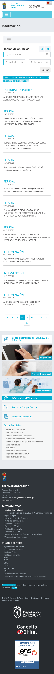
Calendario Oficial (11, 526)
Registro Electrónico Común (17, 454)
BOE (6, 563)
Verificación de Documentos (15, 537)
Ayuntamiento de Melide (14, 547)
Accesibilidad (22, 585)
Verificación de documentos (17, 451)
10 (27, 322)
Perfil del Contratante (13, 529)
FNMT (6, 571)
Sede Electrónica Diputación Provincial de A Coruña (25, 576)
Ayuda (14, 588)
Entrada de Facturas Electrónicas (19, 435)
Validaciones (9, 568)
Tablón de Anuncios (12, 531)
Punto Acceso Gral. (12, 555)
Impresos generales (12, 523)
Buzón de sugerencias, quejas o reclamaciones (24, 442)
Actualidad (10, 447)
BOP (6, 557)
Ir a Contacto (7, 500)
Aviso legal (42, 585)
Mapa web (33, 585)
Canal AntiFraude (13, 445)
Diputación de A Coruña (13, 549)
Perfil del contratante (14, 432)
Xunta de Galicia (10, 552)
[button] (49, 2)
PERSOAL (9, 111)
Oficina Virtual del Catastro (15, 573)
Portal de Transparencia (13, 521)
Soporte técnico (8, 585)
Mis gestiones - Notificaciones (16, 518)
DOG (6, 560)
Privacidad (6, 588)
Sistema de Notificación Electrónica (20, 439)
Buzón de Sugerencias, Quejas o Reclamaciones (23, 534)
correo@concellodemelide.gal (23, 498)
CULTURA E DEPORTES (17, 89)
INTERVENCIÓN (13, 251)
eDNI (6, 565)
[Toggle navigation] (6, 14)
